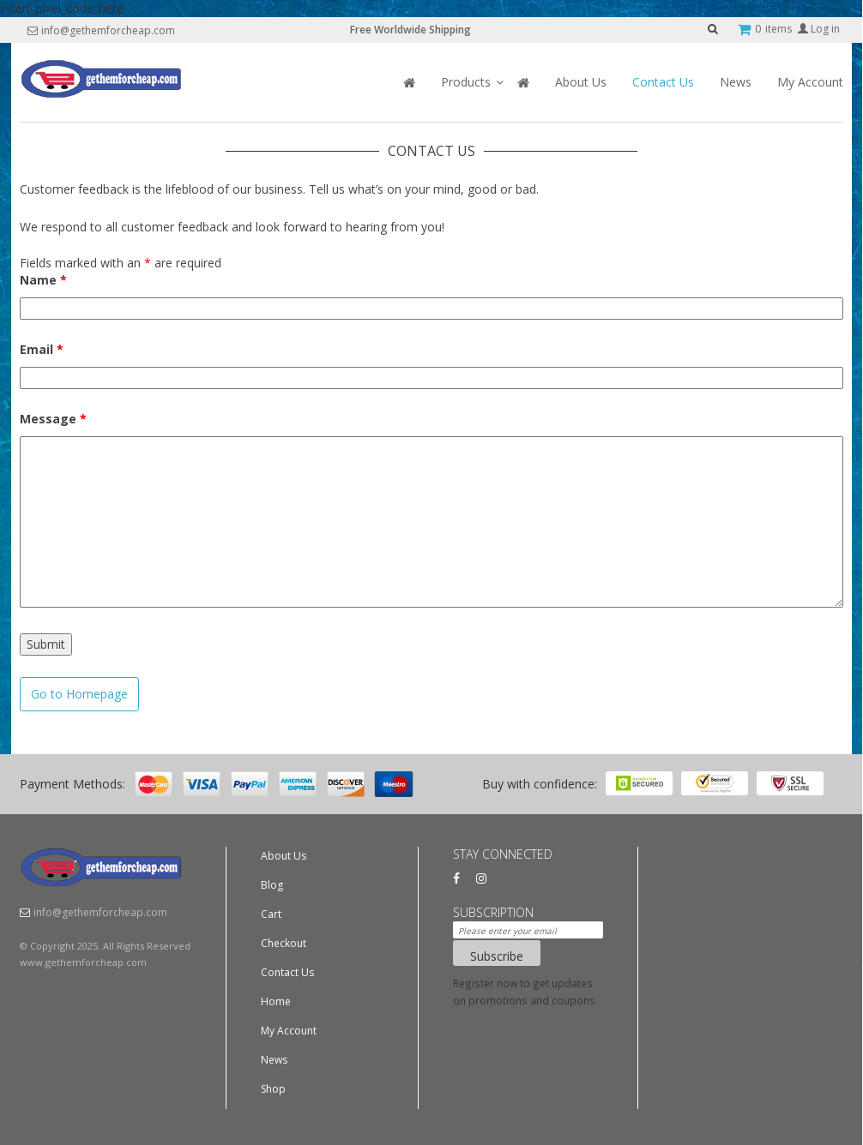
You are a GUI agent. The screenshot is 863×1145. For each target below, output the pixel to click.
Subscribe (496, 956)
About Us (581, 82)
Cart (271, 914)
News (735, 82)
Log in (819, 28)
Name (43, 280)
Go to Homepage (79, 694)
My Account (810, 82)
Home (276, 1001)
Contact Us (663, 82)
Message (53, 419)
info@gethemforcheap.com (108, 31)
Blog (272, 885)
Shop (273, 1089)
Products (466, 82)
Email (41, 349)
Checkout (283, 943)
